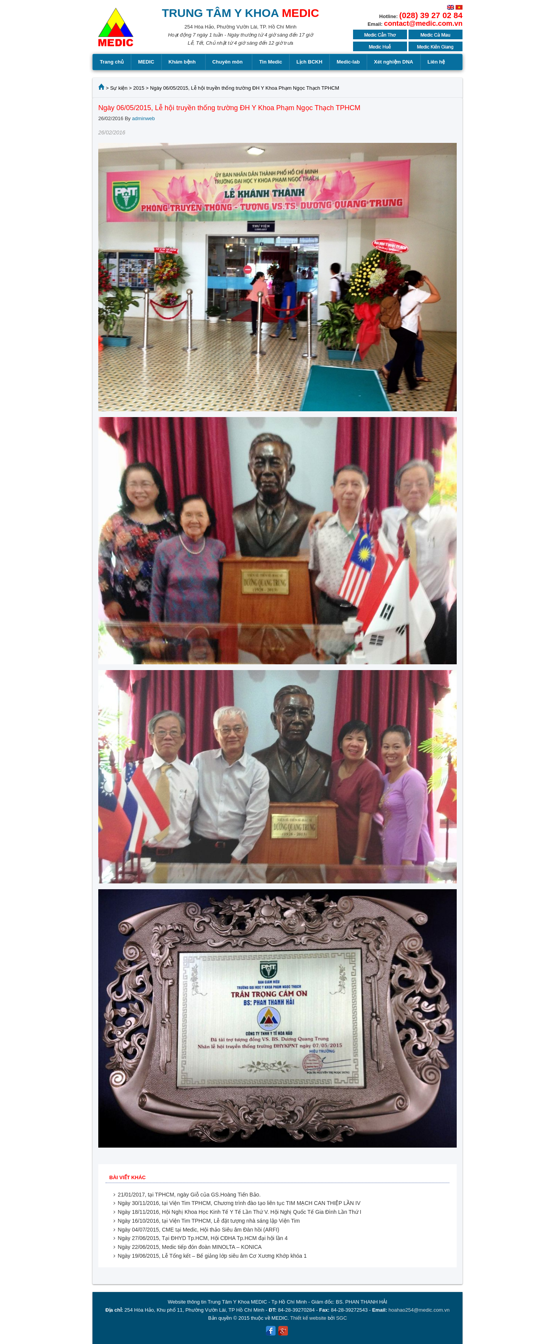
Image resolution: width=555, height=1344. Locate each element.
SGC (341, 1318)
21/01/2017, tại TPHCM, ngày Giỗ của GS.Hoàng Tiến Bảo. (189, 1195)
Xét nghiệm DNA (393, 62)
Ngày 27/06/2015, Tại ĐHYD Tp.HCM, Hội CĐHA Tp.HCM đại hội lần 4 (203, 1238)
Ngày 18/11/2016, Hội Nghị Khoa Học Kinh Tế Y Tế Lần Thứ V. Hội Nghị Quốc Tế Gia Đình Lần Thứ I (240, 1212)
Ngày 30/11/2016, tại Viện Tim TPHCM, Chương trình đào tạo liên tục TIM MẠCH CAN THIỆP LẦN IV (239, 1203)
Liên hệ (436, 62)
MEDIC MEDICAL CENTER (115, 31)
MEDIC (146, 62)
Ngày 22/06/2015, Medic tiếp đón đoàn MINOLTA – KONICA (190, 1247)
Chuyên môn (228, 62)
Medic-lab (348, 62)
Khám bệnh (183, 62)
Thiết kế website (308, 1318)
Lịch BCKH (309, 62)
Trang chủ (112, 62)
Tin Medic (270, 62)
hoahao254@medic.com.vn (418, 1310)
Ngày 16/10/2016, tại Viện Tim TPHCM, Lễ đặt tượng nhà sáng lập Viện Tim (209, 1221)
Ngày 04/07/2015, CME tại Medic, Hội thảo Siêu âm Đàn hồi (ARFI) (198, 1230)
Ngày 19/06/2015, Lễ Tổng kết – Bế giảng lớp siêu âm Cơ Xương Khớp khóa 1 (212, 1256)
